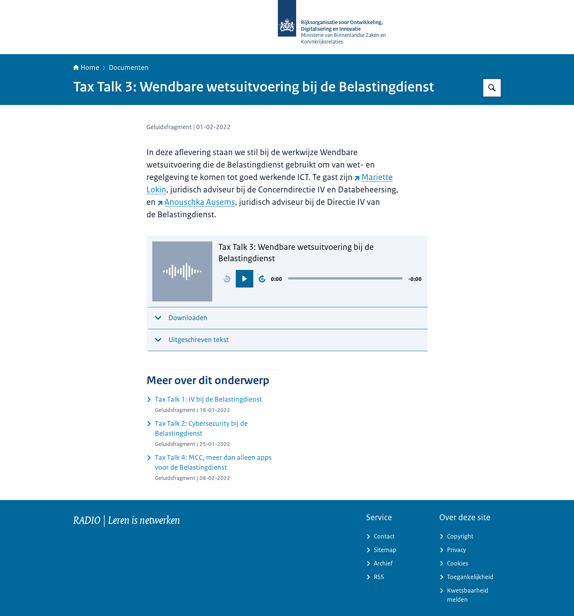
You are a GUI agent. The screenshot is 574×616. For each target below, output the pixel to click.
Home (86, 67)
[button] (227, 279)
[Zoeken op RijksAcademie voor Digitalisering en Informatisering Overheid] (492, 88)
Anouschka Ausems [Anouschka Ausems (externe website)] (196, 202)
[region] (320, 279)
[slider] (345, 278)
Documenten (129, 67)
